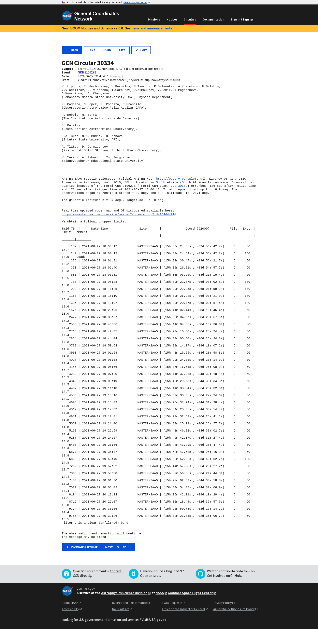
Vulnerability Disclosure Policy (234, 609)
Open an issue (150, 576)
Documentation (213, 19)
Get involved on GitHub (224, 576)
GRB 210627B (87, 72)
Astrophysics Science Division (124, 593)
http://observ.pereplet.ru (179, 179)
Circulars (190, 19)
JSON (107, 50)
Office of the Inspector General (183, 609)
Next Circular (118, 547)
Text (91, 50)
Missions (154, 19)
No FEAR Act (120, 609)
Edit (141, 50)
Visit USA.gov (152, 620)
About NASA (70, 603)
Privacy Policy (222, 603)
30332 (182, 186)
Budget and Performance (129, 603)
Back (72, 50)
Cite (122, 50)
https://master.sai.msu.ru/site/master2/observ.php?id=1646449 (117, 214)
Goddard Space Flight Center (190, 593)
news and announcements (151, 28)
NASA (160, 593)
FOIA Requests (172, 603)
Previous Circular (82, 547)
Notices (172, 19)
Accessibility (70, 609)
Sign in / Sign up (242, 19)
